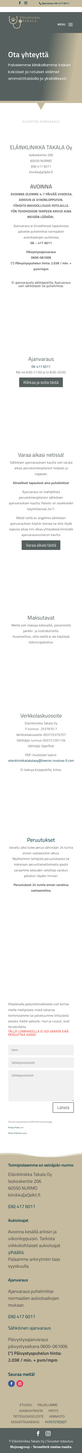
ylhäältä (16, 1252)
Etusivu (26, 1404)
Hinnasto (57, 1416)
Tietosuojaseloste (28, 1416)
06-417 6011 (41, 366)
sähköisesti (33, 285)
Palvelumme (47, 1404)
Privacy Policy (14, 1127)
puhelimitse (54, 285)
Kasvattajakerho (25, 1421)
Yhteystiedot (56, 1421)
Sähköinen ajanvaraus (29, 1327)
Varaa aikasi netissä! (41, 455)
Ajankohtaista (31, 1410)
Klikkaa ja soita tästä (41, 382)
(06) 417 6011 (21, 1206)
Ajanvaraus (41, 359)
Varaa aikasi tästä (41, 545)
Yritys (53, 1410)
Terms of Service (15, 1133)
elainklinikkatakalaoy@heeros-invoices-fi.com (41, 760)
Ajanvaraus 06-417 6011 (55, 3)
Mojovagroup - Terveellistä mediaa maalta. (41, 1446)
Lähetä (63, 1107)
